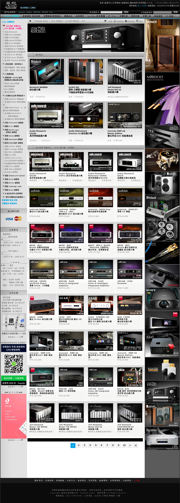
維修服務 (158, 16)
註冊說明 (49, 480)
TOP (136, 480)
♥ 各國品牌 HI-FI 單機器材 (13, 49)
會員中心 (108, 3)
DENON (37, 12)
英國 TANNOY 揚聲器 (12, 146)
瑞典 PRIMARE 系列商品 (13, 46)
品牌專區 (80, 16)
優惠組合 (68, 16)
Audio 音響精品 (8, 22)
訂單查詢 (116, 3)
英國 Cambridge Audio (13, 186)
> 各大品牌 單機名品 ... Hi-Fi (74, 21)
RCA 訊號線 (8, 89)
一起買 (110, 21)
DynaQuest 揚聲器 (10, 172)
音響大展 (147, 16)
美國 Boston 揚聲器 (12, 190)
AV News (112, 16)
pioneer (22, 12)
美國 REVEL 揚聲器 (12, 183)
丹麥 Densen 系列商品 (12, 35)
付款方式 (71, 480)
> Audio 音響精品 (56, 21)
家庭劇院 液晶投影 (31, 16)
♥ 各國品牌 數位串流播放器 (14, 52)
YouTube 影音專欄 (96, 16)
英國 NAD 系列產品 (11, 38)
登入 (139, 6)
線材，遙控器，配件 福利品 (14, 70)
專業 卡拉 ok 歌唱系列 (12, 169)
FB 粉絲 (169, 16)
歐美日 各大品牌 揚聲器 (14, 143)
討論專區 (127, 480)
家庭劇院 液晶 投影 (10, 200)
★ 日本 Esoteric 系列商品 (13, 58)
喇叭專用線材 (9, 86)
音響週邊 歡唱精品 (52, 16)
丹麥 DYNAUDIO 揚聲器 (14, 123)
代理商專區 (115, 480)
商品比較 (131, 21)
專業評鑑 (135, 16)
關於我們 (134, 3)
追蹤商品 (125, 3)
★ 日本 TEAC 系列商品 (12, 55)
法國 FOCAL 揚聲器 (11, 166)
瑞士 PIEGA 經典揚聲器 (12, 152)
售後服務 (60, 480)
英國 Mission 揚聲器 (12, 136)
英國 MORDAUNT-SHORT (15, 176)
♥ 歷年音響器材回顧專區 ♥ (14, 197)
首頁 (102, 3)
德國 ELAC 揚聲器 (12, 126)
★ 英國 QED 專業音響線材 (14, 119)
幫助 (141, 21)
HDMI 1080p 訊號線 (11, 83)
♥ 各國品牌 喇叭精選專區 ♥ (14, 163)
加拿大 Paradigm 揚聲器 (13, 149)
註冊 (144, 6)
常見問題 (142, 3)
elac (51, 12)
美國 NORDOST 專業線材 (13, 99)
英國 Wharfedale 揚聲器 (14, 139)
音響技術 (123, 16)
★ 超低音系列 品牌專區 (13, 194)
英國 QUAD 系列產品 (12, 43)
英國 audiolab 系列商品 (12, 40)
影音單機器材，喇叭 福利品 (14, 68)
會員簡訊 (82, 480)
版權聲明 (103, 480)
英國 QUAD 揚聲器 (12, 179)
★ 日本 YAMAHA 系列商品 (14, 60)
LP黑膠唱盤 (9, 74)
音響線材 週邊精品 (9, 203)
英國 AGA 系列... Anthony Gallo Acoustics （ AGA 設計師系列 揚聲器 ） (14, 158)
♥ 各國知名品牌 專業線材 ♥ (15, 96)
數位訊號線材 (9, 92)
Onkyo (29, 12)
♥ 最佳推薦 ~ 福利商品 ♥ (14, 64)
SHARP (45, 12)
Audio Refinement (10, 32)
